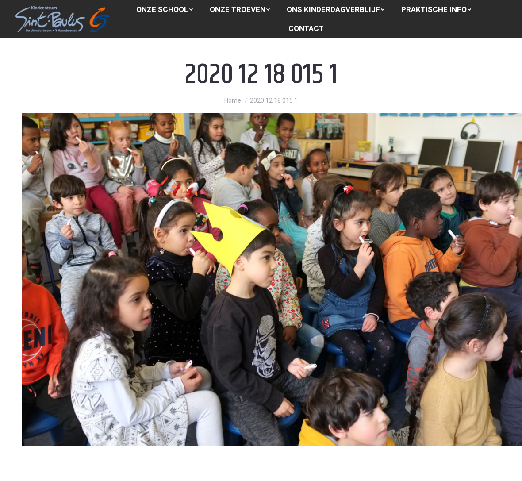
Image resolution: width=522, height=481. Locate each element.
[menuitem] (164, 9)
